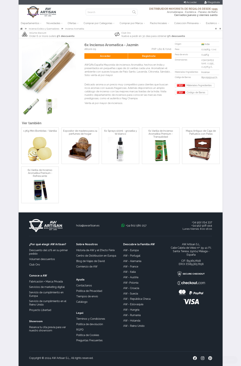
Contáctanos (84, 285)
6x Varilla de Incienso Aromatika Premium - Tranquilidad (160, 133)
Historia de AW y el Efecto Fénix (95, 250)
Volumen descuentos (42, 259)
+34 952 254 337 (202, 222)
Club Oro (34, 264)
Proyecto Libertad (40, 310)
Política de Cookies (87, 335)
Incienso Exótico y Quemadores (44, 29)
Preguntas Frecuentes (89, 340)
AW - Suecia (130, 293)
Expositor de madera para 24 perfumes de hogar (80, 132)
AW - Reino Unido (134, 325)
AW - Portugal (131, 255)
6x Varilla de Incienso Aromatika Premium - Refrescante (40, 173)
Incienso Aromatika (74, 29)
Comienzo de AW (87, 266)
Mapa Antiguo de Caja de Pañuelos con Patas (201, 132)
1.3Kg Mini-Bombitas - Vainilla (40, 130)
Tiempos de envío (87, 296)
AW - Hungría (131, 309)
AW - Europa (131, 250)
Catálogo (82, 301)
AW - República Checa (137, 298)
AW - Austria (130, 277)
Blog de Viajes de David (90, 261)
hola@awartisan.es (88, 225)
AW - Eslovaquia (133, 304)
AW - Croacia (131, 288)
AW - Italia (129, 271)
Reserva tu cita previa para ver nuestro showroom (47, 329)
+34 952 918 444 (201, 225)
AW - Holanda (131, 320)
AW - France (130, 266)
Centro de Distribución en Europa (96, 255)
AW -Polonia (130, 282)
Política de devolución (89, 324)
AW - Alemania (132, 261)
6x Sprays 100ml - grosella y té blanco (120, 132)
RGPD (80, 329)
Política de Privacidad (89, 291)
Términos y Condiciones (90, 318)
